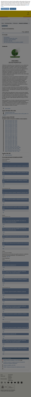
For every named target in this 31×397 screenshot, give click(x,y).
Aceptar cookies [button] (13, 8)
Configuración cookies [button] (5, 8)
